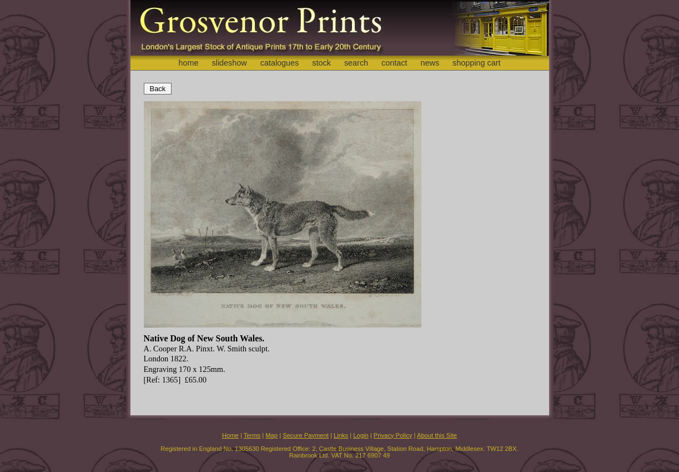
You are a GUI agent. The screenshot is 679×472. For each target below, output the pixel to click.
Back (158, 89)
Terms (252, 435)
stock (321, 62)
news (430, 62)
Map (271, 435)
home (188, 62)
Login (360, 435)
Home (230, 435)
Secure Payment (306, 435)
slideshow (229, 62)
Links (341, 435)
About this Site (437, 435)
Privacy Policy (393, 435)
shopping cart (476, 62)
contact (394, 62)
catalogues (279, 62)
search (356, 62)
